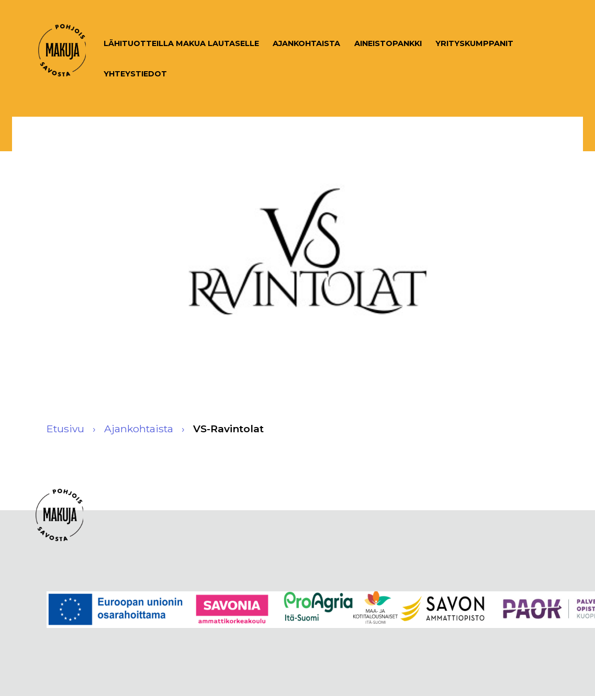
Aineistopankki (388, 43)
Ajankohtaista (306, 43)
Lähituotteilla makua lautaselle (181, 43)
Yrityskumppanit (474, 43)
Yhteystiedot (135, 73)
